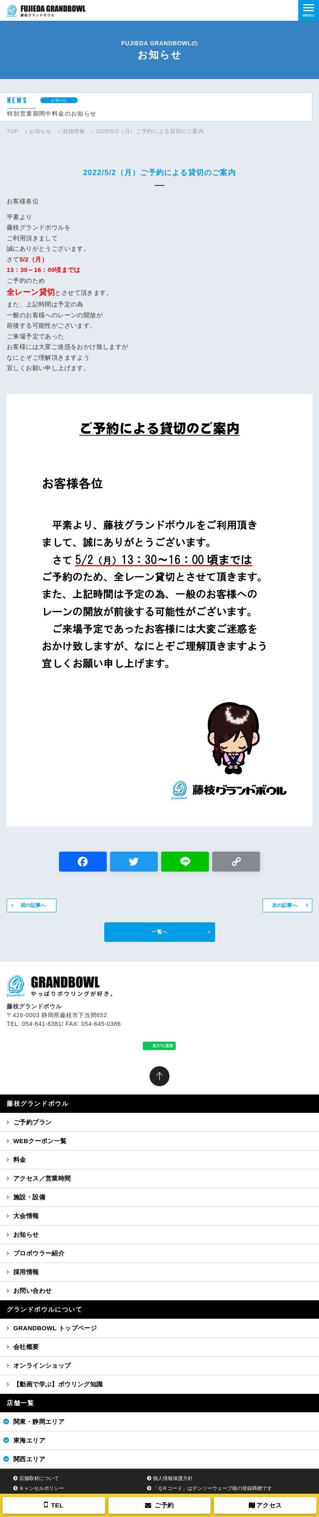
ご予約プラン (32, 1122)
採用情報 (26, 1271)
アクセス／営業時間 (42, 1178)
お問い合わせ (32, 1290)
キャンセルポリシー (41, 1488)
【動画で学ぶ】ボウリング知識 (58, 1384)
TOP (12, 131)
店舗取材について (39, 1478)
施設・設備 (29, 1197)
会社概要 (26, 1346)
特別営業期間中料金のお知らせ (52, 113)
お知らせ (40, 131)
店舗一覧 (20, 1402)
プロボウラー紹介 (38, 1253)
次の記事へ (284, 905)
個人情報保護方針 (173, 1478)
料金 (19, 1159)
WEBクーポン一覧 (40, 1140)
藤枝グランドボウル (38, 1103)
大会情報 (26, 1215)
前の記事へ (33, 905)
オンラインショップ (42, 1365)
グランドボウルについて (45, 1309)
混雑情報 (73, 131)
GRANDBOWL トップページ (55, 1328)
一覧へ (160, 932)
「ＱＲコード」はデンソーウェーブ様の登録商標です (212, 1488)
